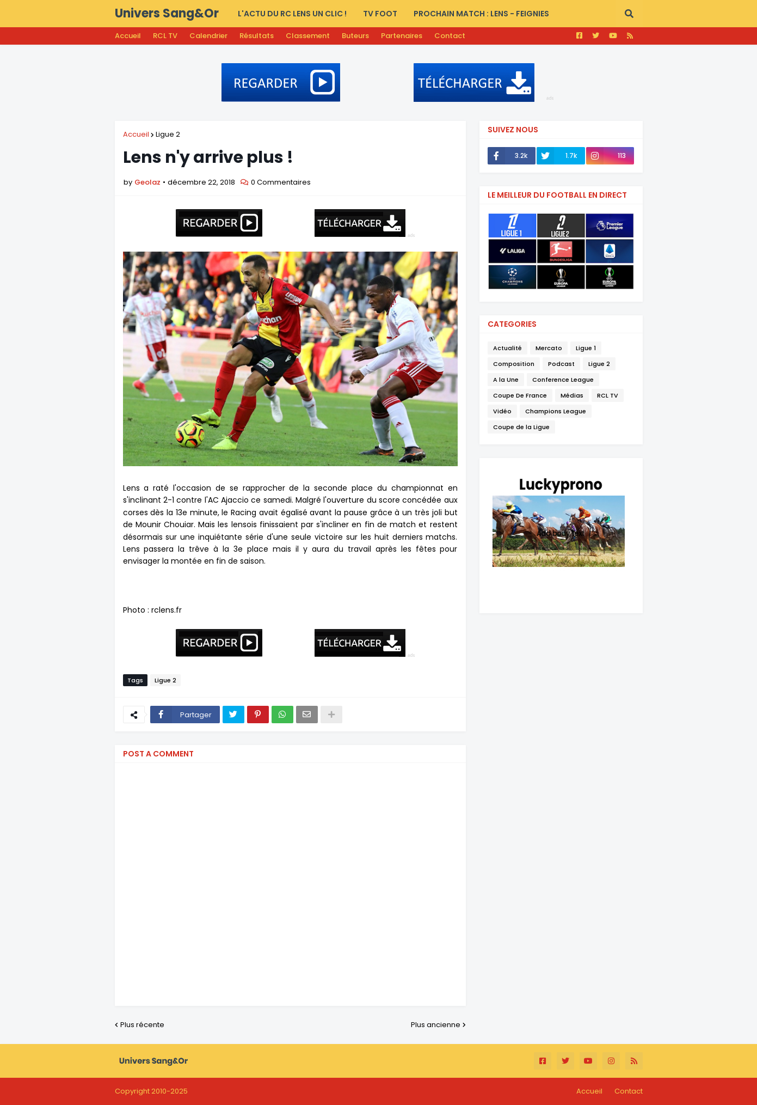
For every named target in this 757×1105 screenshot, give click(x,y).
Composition (513, 363)
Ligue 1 (586, 348)
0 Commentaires (281, 182)
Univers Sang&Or (167, 13)
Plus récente (142, 1024)
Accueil (128, 35)
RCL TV (165, 35)
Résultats (256, 35)
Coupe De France (520, 395)
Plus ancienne (435, 1024)
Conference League (563, 379)
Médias (572, 395)
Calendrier (208, 35)
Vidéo (502, 411)
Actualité (507, 348)
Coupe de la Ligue (521, 427)
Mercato (549, 348)
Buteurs (355, 35)
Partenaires (401, 35)
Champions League (555, 411)
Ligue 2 (168, 134)
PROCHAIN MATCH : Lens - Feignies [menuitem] (481, 13)
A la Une (506, 379)
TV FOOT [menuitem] (380, 13)
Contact (449, 35)
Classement (308, 35)
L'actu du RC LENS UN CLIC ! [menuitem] (292, 13)
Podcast (561, 363)
